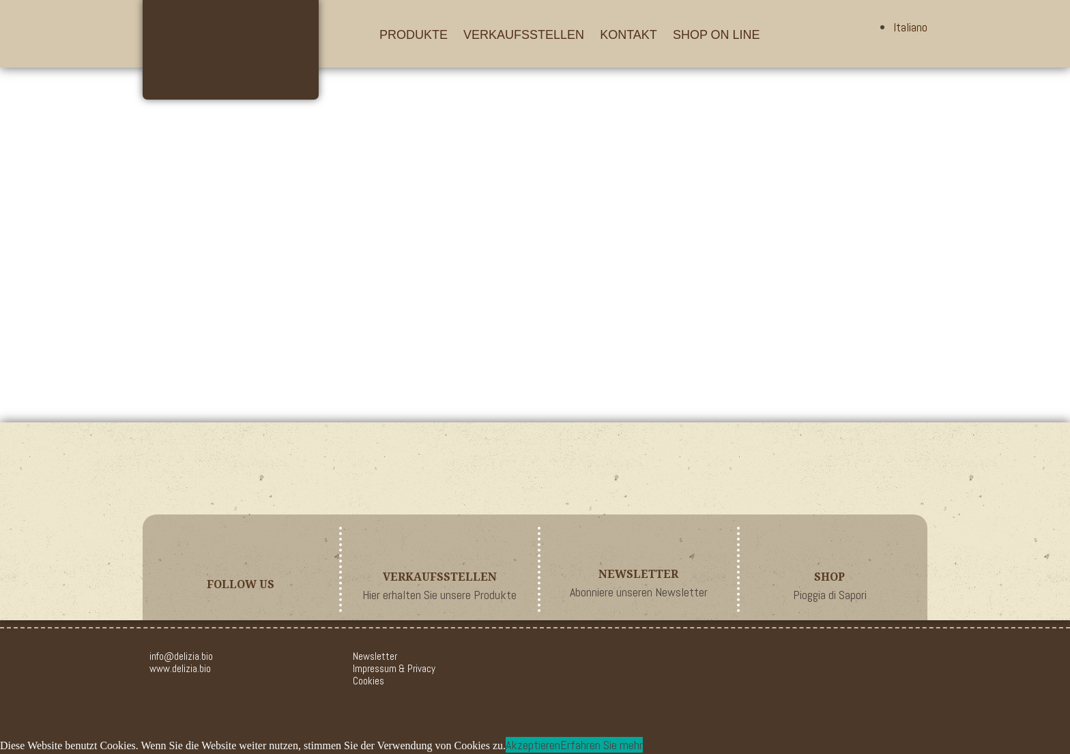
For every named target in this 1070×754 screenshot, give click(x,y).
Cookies (368, 680)
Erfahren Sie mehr (601, 745)
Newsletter (375, 656)
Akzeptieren (533, 745)
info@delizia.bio (181, 656)
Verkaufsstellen (523, 35)
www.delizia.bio (180, 668)
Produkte (413, 35)
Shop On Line (716, 35)
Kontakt (628, 35)
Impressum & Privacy (394, 668)
